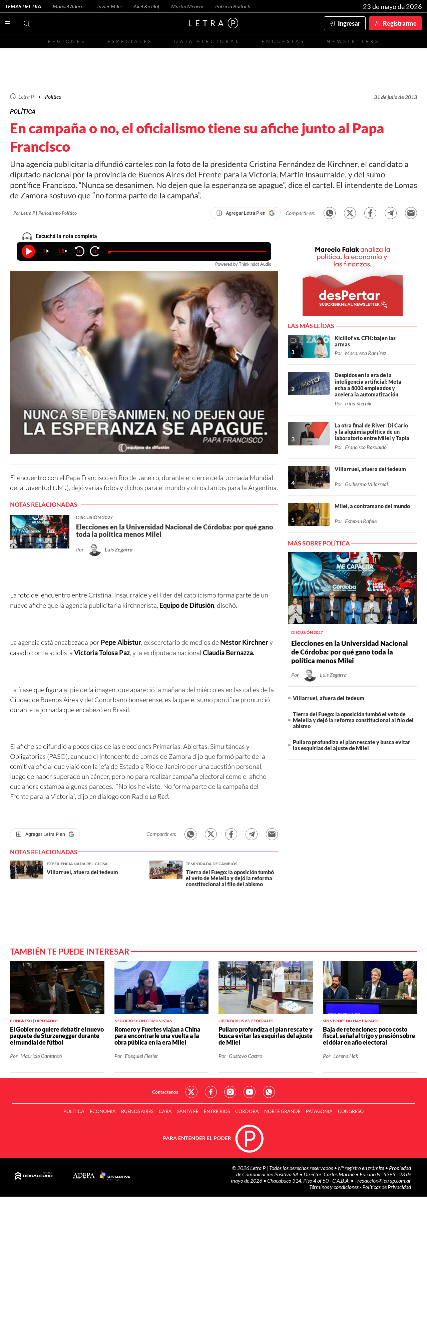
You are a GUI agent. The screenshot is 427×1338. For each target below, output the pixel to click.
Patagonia (319, 1111)
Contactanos (165, 1092)
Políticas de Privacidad (386, 1187)
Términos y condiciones (334, 1187)
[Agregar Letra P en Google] (245, 213)
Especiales (129, 41)
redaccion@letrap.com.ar (384, 1180)
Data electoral (207, 41)
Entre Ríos (217, 1111)
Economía (103, 1111)
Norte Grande (282, 1111)
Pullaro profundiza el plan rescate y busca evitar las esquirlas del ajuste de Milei (351, 745)
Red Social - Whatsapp (269, 1092)
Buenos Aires (137, 1111)
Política (53, 96)
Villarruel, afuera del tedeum (328, 698)
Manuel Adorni (69, 6)
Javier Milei (109, 6)
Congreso (351, 1111)
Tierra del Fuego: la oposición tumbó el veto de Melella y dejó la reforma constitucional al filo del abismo (353, 720)
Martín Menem (187, 6)
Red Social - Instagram (230, 1092)
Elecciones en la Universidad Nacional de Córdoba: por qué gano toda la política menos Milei (349, 651)
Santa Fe (187, 1111)
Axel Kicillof (146, 6)
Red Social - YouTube (249, 1092)
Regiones (67, 41)
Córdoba (247, 1111)
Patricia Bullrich (232, 6)
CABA (165, 1111)
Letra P (26, 96)
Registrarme (400, 23)
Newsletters (353, 41)
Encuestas (283, 41)
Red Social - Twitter (191, 1092)
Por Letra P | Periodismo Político (45, 213)
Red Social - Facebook (211, 1092)
